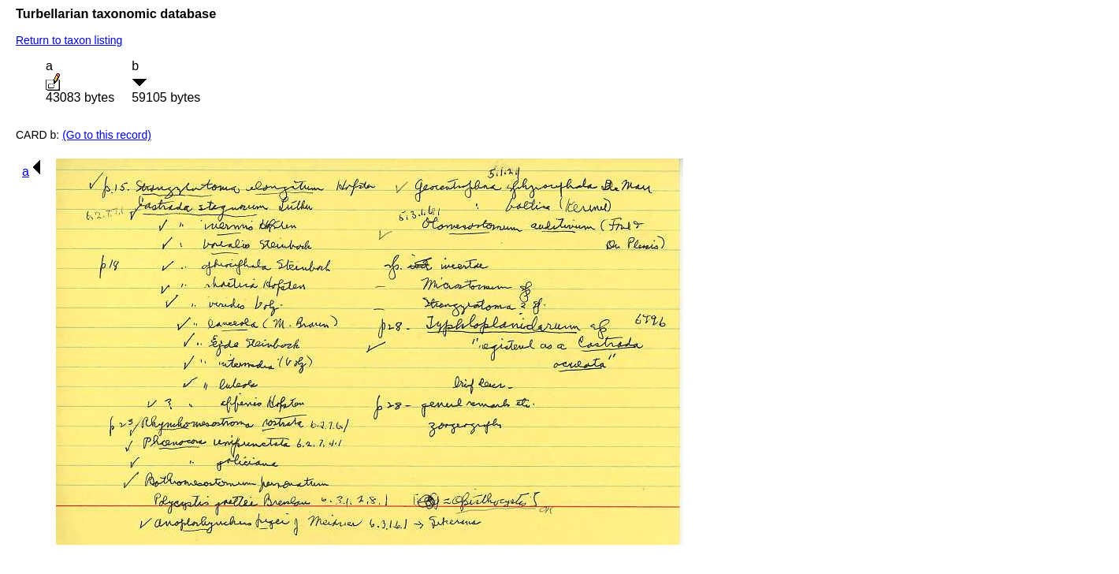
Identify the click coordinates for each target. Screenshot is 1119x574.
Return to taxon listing (69, 40)
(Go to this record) (106, 135)
